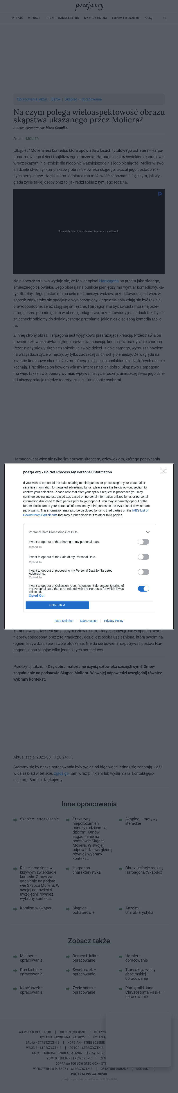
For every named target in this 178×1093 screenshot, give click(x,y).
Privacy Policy (113, 621)
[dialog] (89, 546)
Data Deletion (64, 621)
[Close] (165, 472)
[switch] (143, 542)
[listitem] (89, 532)
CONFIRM (57, 605)
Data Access (88, 621)
